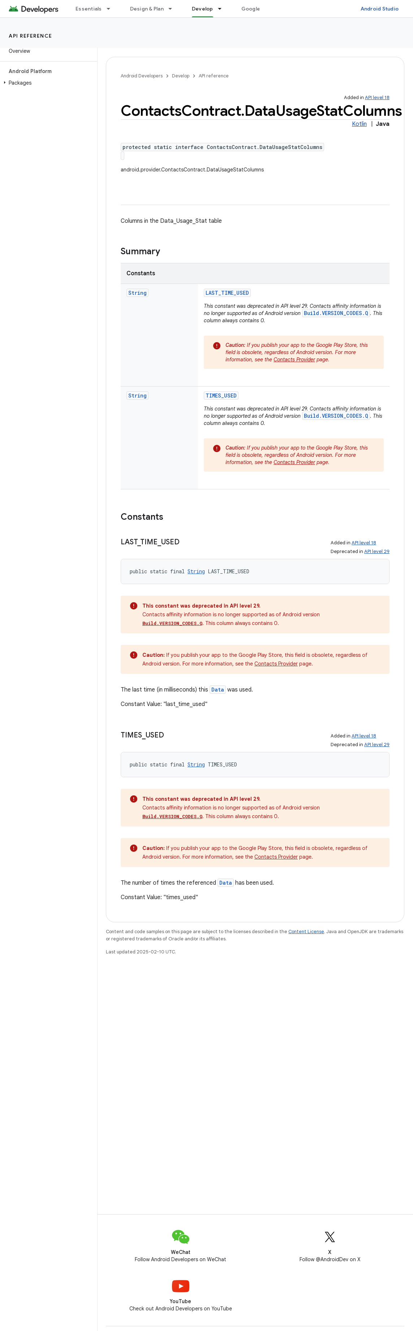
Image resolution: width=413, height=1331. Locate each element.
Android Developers (142, 76)
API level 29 (377, 551)
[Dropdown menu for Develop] (223, 8)
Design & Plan (147, 8)
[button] (47, 83)
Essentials (89, 8)
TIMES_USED (221, 395)
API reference (30, 36)
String (137, 292)
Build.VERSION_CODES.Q (336, 313)
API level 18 (377, 97)
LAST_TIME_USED (227, 292)
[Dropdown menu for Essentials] (111, 8)
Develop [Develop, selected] (202, 8)
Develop (180, 76)
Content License (306, 931)
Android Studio (380, 8)
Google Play (256, 8)
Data (217, 689)
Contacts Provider (294, 359)
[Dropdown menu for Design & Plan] (173, 8)
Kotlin (359, 124)
